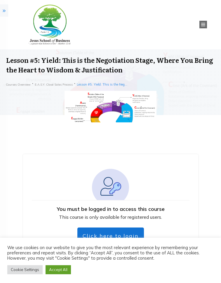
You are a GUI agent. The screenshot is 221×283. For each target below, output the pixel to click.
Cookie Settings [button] (25, 269)
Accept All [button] (58, 269)
